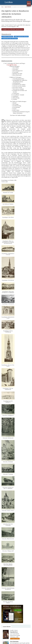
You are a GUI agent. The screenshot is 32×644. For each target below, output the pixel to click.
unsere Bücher (7, 626)
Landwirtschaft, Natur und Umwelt (9, 38)
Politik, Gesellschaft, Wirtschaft (21, 36)
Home (2, 6)
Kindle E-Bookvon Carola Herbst (14, 632)
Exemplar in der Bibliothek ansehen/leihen (12, 29)
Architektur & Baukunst (7, 36)
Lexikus (9, 2)
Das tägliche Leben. (12, 65)
